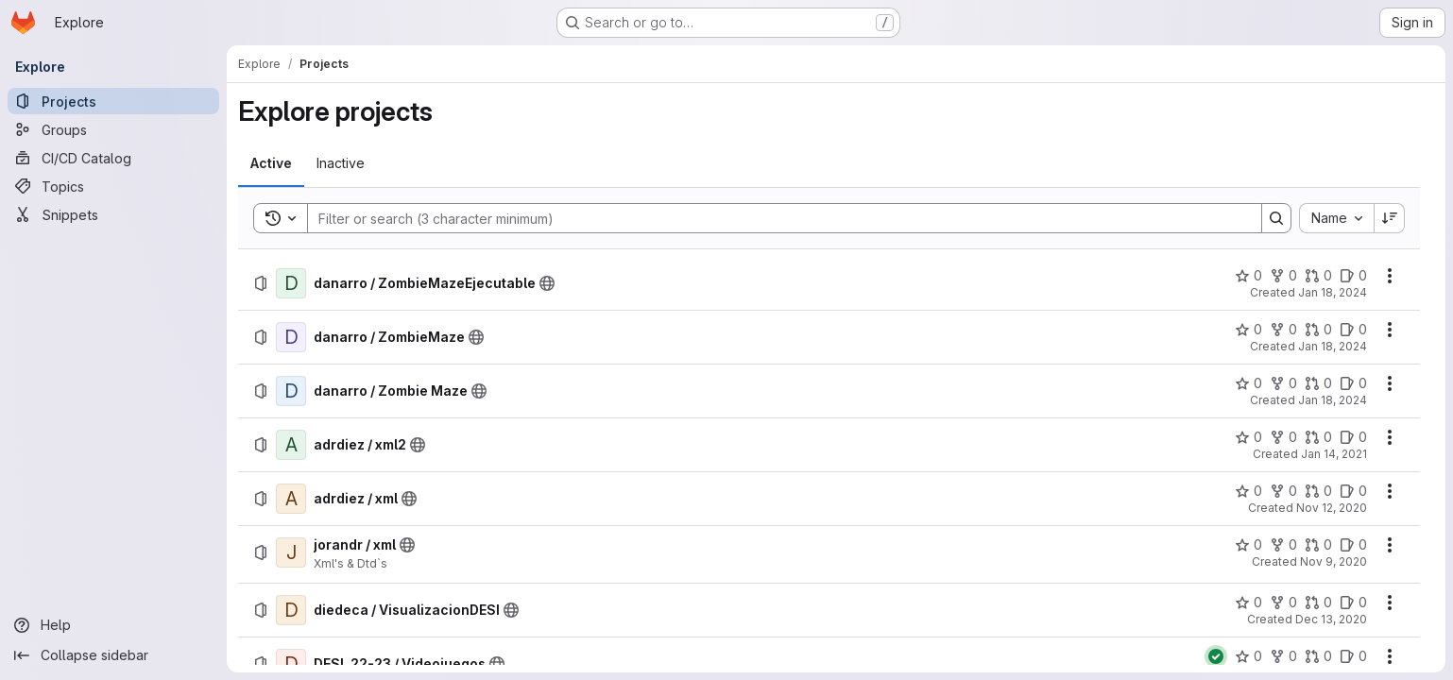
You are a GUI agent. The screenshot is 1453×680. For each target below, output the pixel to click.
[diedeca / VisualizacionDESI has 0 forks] (1283, 602)
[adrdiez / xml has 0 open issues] (1353, 491)
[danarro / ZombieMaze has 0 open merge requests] (1318, 329)
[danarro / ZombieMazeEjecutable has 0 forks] (1283, 275)
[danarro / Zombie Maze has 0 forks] (1283, 383)
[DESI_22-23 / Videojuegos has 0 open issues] (1353, 656)
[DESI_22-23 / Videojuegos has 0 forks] (1283, 656)
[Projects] (113, 101)
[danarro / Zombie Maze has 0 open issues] (1353, 383)
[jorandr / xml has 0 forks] (1283, 544)
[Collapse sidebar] (113, 655)
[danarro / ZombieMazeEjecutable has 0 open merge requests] (1318, 275)
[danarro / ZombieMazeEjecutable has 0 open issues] (1353, 275)
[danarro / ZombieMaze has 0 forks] (1283, 329)
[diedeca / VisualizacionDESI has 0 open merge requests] (1318, 602)
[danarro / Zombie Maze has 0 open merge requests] (1318, 383)
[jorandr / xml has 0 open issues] (1353, 544)
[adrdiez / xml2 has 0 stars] (1248, 437)
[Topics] (113, 186)
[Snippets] (113, 214)
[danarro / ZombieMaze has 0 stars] (1248, 329)
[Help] (113, 625)
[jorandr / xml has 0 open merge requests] (1318, 544)
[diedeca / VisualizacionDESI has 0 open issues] (1353, 602)
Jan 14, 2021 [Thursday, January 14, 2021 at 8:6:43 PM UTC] (1334, 454)
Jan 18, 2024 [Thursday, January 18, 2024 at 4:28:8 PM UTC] (1332, 292)
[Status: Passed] (1216, 656)
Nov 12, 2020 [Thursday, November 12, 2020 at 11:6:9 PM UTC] (1331, 508)
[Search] (775, 218)
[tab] (271, 163)
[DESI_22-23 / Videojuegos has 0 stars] (1248, 656)
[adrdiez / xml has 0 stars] (1248, 491)
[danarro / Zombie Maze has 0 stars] (1248, 383)
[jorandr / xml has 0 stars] (1248, 544)
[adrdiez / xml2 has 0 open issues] (1353, 437)
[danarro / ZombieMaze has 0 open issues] (1353, 329)
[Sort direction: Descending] (1390, 218)
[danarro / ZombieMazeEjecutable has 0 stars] (1248, 275)
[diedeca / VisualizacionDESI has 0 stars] (1248, 602)
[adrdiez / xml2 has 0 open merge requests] (1318, 437)
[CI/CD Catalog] (113, 157)
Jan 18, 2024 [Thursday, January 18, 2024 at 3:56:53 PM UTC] (1332, 346)
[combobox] (1336, 218)
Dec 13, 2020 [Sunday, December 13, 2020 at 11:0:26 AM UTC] (1331, 619)
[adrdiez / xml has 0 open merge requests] (1318, 491)
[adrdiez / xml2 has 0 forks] (1283, 437)
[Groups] (113, 129)
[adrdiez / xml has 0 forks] (1283, 491)
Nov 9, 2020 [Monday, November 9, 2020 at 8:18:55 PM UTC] (1333, 561)
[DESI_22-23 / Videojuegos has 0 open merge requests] (1318, 656)
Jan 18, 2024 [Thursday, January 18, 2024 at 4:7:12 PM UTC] (1332, 400)
